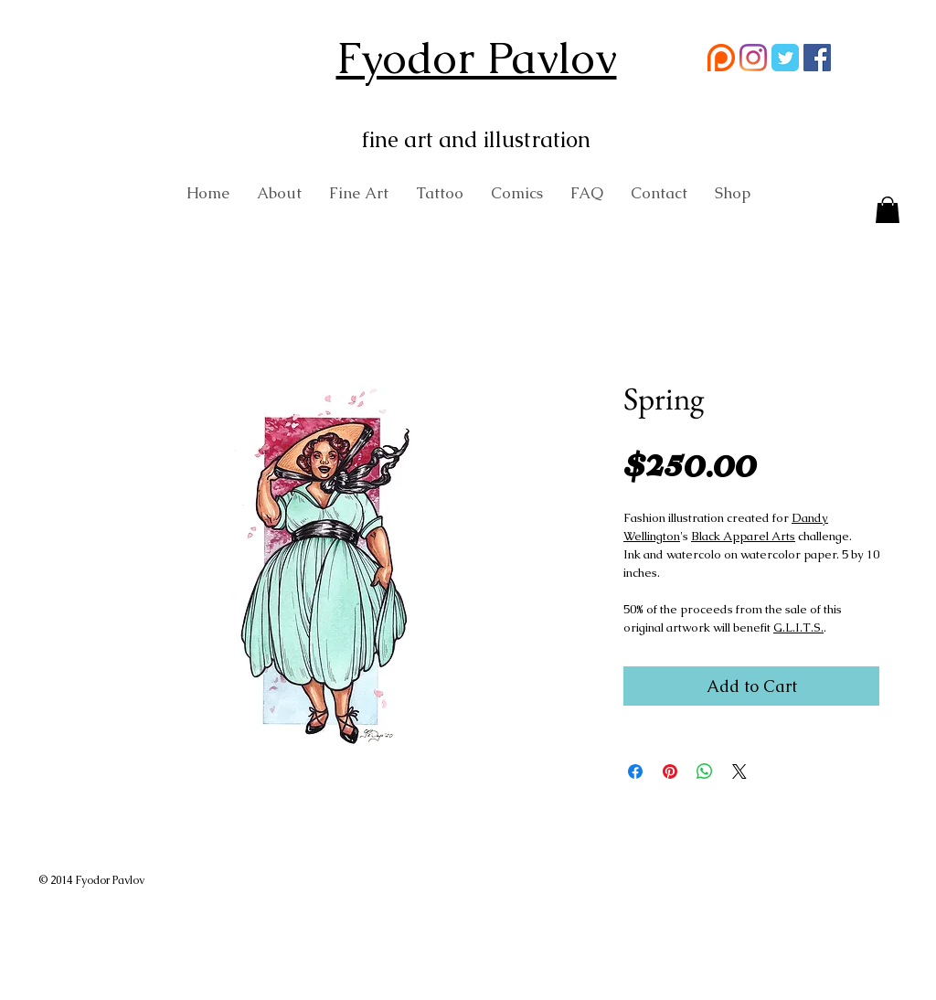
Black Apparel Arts (743, 536)
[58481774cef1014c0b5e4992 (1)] (721, 57)
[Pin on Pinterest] (670, 771)
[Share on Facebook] (635, 771)
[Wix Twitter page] (785, 57)
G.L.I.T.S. (798, 627)
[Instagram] (753, 57)
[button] (887, 212)
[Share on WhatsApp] (705, 771)
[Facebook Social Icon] (817, 57)
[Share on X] (739, 771)
